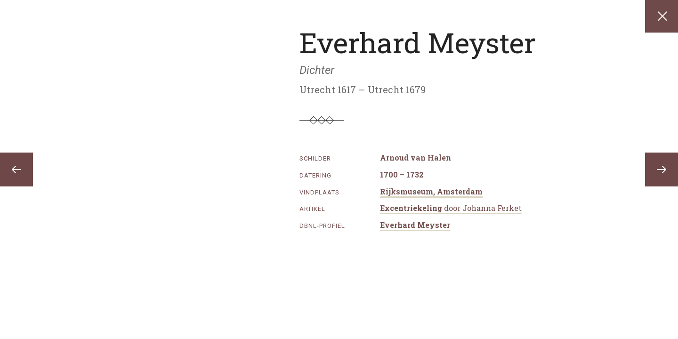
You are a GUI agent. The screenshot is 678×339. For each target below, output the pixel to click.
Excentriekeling (451, 208)
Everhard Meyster (415, 225)
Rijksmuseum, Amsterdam (431, 191)
